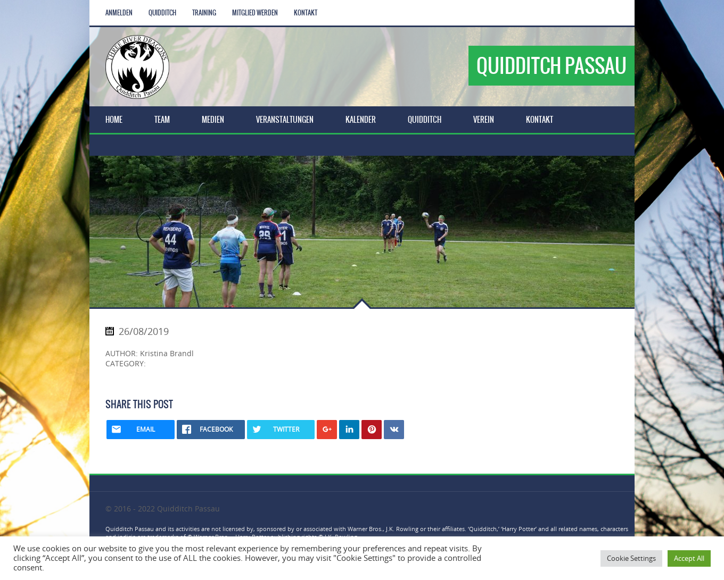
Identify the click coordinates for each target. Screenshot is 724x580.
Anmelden (119, 13)
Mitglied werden (255, 13)
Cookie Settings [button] (631, 558)
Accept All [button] (689, 558)
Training (204, 13)
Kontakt (305, 13)
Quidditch (162, 13)
